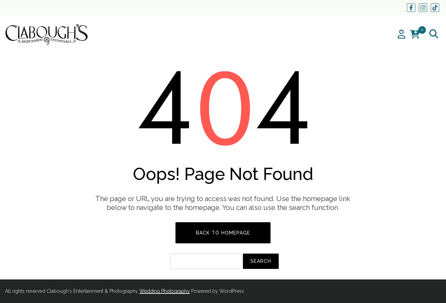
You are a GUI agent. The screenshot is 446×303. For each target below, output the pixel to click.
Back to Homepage (223, 233)
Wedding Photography (164, 291)
